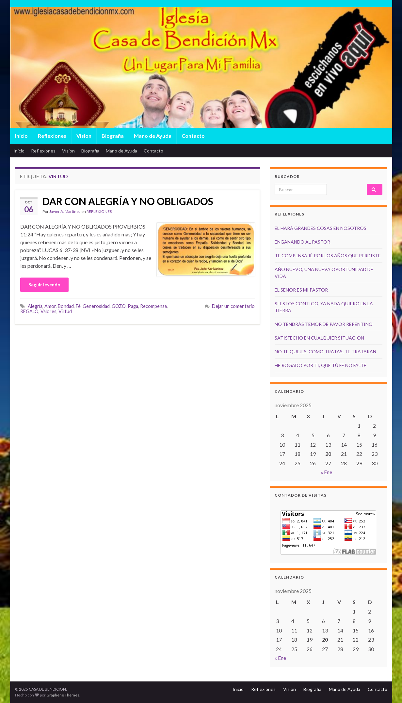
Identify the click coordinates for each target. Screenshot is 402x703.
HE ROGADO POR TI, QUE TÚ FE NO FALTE (320, 365)
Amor (50, 306)
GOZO (119, 306)
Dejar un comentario (233, 306)
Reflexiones (52, 136)
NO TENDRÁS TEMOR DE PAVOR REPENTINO (324, 324)
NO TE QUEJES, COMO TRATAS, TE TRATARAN (325, 351)
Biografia (113, 136)
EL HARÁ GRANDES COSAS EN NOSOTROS (320, 228)
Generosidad (96, 306)
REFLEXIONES (99, 211)
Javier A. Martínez (65, 211)
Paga (133, 306)
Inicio (21, 136)
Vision (83, 136)
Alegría (35, 306)
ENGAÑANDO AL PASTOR (302, 242)
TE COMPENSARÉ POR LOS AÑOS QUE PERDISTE (328, 255)
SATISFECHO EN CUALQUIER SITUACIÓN (319, 338)
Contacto (193, 136)
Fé (78, 306)
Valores (48, 311)
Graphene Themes (62, 695)
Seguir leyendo (44, 284)
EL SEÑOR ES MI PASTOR (301, 290)
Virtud (65, 311)
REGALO (29, 311)
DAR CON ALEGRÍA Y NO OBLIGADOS (127, 201)
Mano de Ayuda (152, 136)
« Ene (326, 472)
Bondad (66, 306)
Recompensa (153, 306)
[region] (201, 82)
